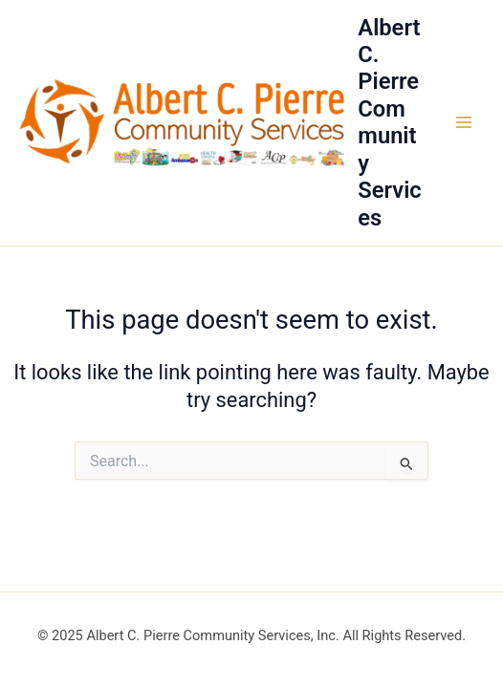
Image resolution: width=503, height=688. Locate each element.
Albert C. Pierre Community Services (389, 122)
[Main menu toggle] (464, 122)
